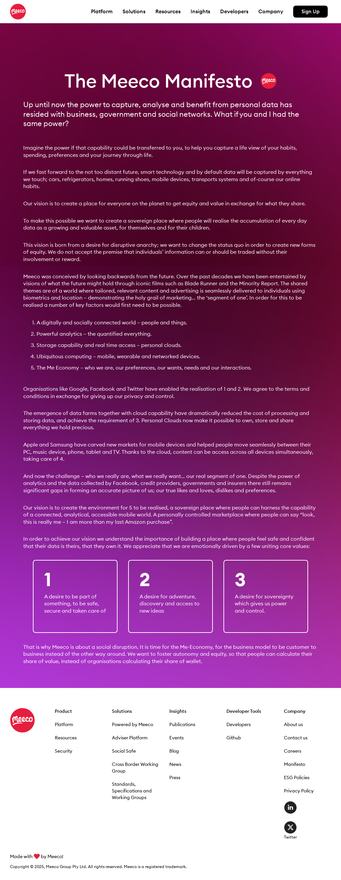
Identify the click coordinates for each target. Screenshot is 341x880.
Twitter (290, 827)
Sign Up (310, 11)
